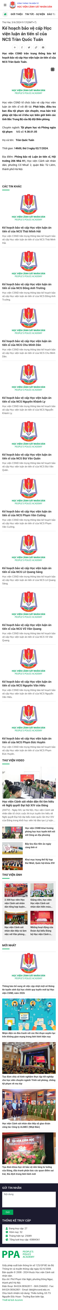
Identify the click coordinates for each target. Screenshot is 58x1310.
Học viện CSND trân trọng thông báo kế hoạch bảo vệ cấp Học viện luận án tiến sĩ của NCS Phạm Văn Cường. (29, 523)
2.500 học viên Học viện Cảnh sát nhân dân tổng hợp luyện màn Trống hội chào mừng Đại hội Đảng (15, 906)
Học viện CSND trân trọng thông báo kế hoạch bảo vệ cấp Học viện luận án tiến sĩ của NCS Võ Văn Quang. (29, 637)
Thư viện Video (13, 760)
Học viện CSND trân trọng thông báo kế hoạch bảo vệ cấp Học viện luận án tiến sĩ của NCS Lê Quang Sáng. (29, 580)
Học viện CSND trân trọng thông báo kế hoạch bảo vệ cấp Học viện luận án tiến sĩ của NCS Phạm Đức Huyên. (29, 750)
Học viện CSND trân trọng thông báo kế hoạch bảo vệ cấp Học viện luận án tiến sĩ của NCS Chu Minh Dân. (29, 353)
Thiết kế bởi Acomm (12, 1300)
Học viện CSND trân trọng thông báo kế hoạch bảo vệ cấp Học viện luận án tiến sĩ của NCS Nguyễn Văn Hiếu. (29, 693)
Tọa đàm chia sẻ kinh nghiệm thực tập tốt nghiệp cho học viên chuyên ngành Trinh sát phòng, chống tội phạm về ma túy (28, 1080)
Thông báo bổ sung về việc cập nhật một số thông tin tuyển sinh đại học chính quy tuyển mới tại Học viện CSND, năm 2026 (28, 989)
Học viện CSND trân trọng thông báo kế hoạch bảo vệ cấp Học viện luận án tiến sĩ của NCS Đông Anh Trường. (29, 296)
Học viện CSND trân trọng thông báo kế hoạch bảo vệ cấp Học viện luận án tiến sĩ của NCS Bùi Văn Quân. (29, 466)
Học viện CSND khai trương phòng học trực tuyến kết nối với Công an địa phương (40, 831)
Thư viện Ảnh (12, 874)
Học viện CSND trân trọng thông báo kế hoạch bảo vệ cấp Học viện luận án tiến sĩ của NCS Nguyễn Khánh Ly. (29, 409)
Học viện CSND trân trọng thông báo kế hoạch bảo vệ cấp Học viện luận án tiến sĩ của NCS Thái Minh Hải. (29, 239)
